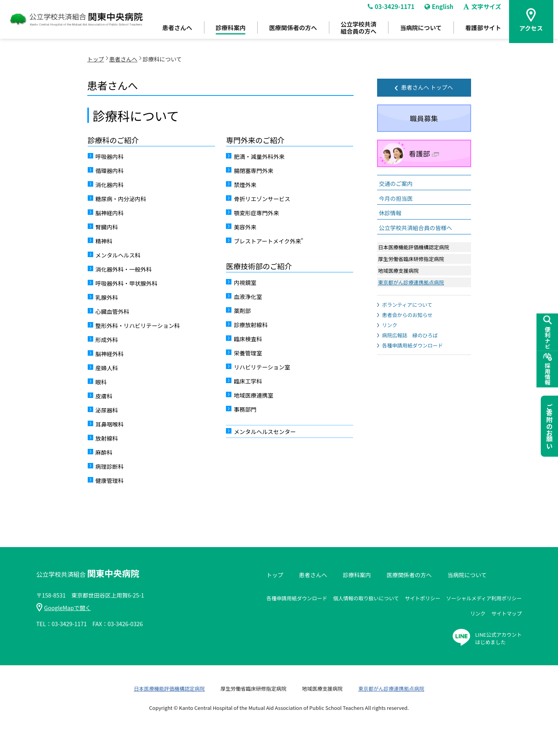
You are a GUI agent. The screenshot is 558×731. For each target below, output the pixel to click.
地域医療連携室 (253, 395)
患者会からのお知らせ (407, 315)
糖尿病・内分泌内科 (121, 198)
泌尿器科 (107, 410)
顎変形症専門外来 (256, 213)
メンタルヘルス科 (118, 255)
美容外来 (245, 227)
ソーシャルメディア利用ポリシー (484, 598)
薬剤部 (242, 310)
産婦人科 (107, 368)
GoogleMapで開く (63, 607)
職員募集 (424, 118)
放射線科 (107, 438)
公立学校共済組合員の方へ (357, 31)
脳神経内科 (110, 213)
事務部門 (245, 409)
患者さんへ (170, 31)
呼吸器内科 (110, 156)
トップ (95, 59)
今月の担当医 (396, 198)
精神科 (104, 241)
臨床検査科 (248, 339)
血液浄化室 (248, 296)
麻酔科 (104, 452)
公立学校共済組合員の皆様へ (415, 227)
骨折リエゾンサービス (262, 198)
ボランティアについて (407, 304)
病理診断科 (110, 466)
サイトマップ (506, 613)
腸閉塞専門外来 (253, 170)
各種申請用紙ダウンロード (412, 345)
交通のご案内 (396, 183)
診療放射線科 (250, 324)
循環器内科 (110, 170)
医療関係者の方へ (289, 31)
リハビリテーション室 (262, 367)
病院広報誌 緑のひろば (410, 335)
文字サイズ (484, 10)
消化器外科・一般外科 (124, 269)
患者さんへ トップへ (427, 87)
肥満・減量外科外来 (259, 156)
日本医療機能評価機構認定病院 (169, 688)
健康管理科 (110, 480)
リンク (389, 325)
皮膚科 (104, 396)
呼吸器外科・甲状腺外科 (126, 283)
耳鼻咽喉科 (110, 424)
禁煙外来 (245, 184)
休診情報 (390, 213)
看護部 (424, 153)
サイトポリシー (423, 598)
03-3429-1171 (389, 10)
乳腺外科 (107, 297)
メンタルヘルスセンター (265, 431)
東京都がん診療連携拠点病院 (411, 282)
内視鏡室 (245, 282)
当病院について (421, 31)
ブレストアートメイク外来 (268, 240)
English (439, 10)
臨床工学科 (248, 381)
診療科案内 (225, 31)
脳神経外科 (110, 353)
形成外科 (107, 339)
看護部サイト (485, 31)
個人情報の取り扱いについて (366, 598)
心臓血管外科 (112, 311)
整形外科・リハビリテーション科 (138, 325)
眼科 (101, 382)
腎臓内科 (107, 227)
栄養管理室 (248, 353)
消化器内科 (110, 184)
